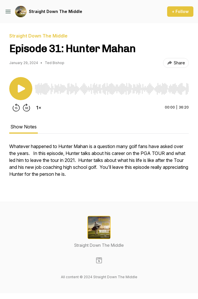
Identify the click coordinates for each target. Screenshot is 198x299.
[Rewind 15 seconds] (16, 108)
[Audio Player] (112, 87)
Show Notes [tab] (23, 127)
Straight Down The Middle (55, 11)
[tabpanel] (99, 163)
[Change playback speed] (38, 108)
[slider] (112, 89)
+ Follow (180, 11)
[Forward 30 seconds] (27, 108)
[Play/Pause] (20, 88)
